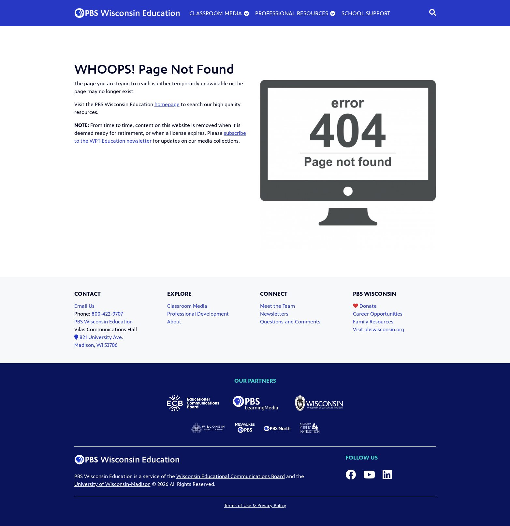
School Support (366, 13)
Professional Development (198, 314)
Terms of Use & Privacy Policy (255, 505)
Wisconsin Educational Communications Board (230, 476)
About (174, 322)
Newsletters (274, 314)
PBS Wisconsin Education (103, 322)
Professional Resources (291, 13)
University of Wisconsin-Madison (112, 484)
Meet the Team (277, 306)
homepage (167, 104)
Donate (365, 306)
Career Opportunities (377, 314)
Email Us (84, 306)
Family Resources (373, 322)
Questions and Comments (290, 322)
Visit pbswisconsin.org (378, 329)
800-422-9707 (107, 314)
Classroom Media (215, 13)
